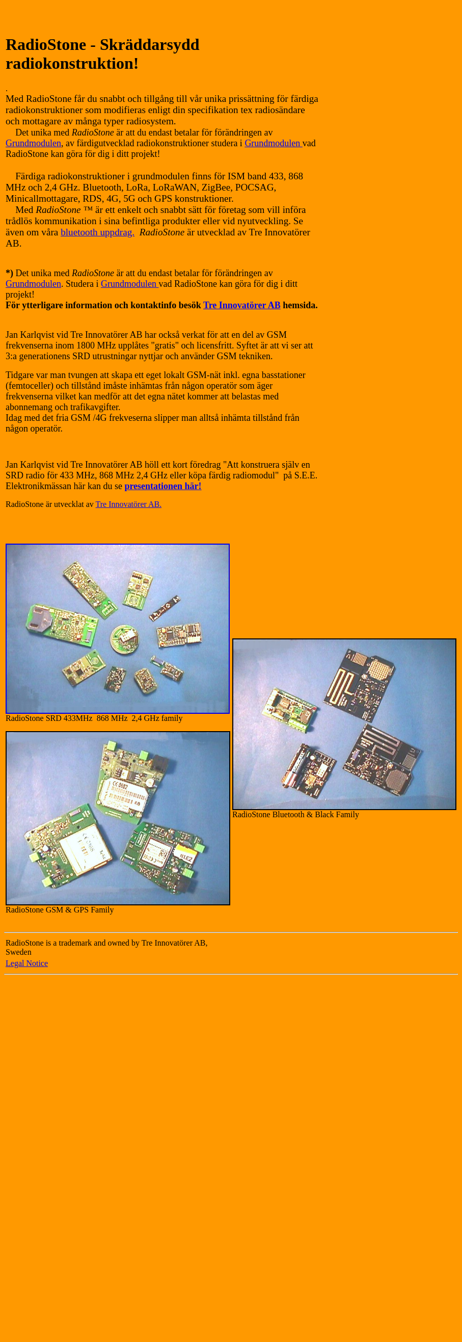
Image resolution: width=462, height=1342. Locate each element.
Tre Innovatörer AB (242, 305)
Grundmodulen (33, 143)
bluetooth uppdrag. (97, 232)
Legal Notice (27, 963)
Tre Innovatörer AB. (129, 504)
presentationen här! (162, 486)
